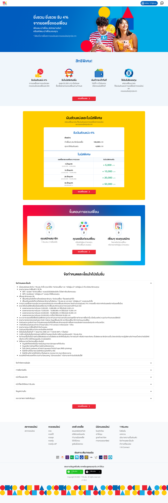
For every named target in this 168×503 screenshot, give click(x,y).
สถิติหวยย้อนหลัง (78, 434)
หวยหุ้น (51, 440)
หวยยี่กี (51, 434)
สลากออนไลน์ (30, 431)
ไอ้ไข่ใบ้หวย (76, 440)
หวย (50, 431)
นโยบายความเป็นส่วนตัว (128, 437)
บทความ (123, 434)
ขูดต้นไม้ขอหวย (77, 444)
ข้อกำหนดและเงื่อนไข (127, 440)
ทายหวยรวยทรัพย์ (102, 440)
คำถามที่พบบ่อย (125, 444)
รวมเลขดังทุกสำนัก (78, 431)
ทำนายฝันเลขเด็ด (78, 437)
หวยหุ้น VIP (52, 444)
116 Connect (125, 447)
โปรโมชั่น (123, 431)
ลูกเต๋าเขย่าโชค (101, 437)
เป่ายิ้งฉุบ (99, 434)
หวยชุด (51, 437)
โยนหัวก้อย (100, 431)
